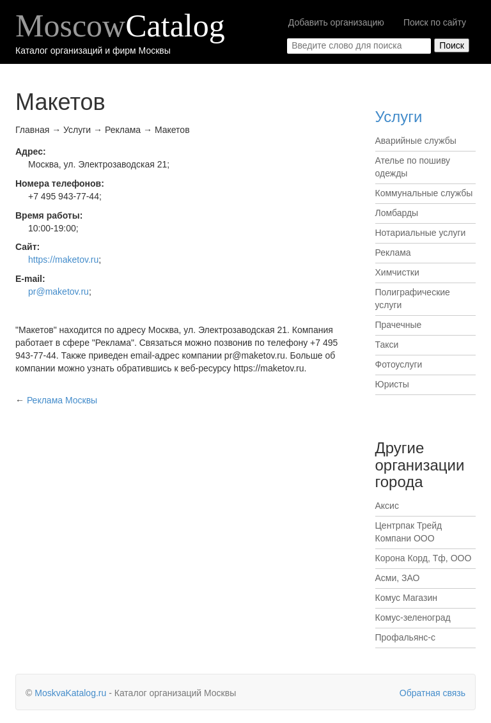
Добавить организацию (336, 22)
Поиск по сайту (434, 22)
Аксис (387, 506)
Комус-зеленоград (413, 617)
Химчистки (397, 272)
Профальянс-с (405, 637)
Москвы (62, 400)
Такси (387, 344)
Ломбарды (397, 213)
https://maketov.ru (63, 259)
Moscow (120, 26)
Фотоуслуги (399, 364)
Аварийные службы (415, 141)
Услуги (399, 116)
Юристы (392, 384)
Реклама (393, 252)
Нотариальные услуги (420, 233)
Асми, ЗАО (397, 578)
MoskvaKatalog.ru (70, 693)
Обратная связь (432, 693)
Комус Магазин (406, 598)
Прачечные (398, 325)
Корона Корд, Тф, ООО (423, 558)
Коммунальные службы (424, 193)
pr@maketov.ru (58, 291)
